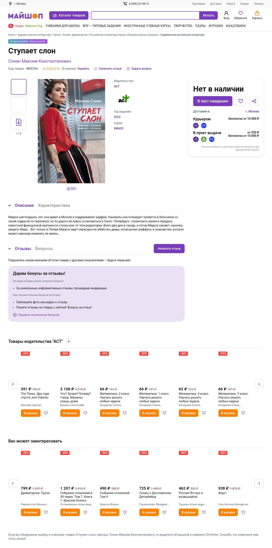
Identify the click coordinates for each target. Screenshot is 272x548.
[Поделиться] (254, 101)
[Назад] (13, 384)
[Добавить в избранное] (241, 101)
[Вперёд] (259, 384)
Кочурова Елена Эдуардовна (110, 405)
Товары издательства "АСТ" (40, 341)
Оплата (231, 3)
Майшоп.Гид (33, 26)
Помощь (259, 3)
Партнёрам (198, 3)
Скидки (244, 3)
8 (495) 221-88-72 (136, 4)
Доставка (215, 3)
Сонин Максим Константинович (39, 61)
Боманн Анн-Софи (72, 405)
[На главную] (25, 15)
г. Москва (252, 111)
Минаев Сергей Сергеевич (31, 405)
